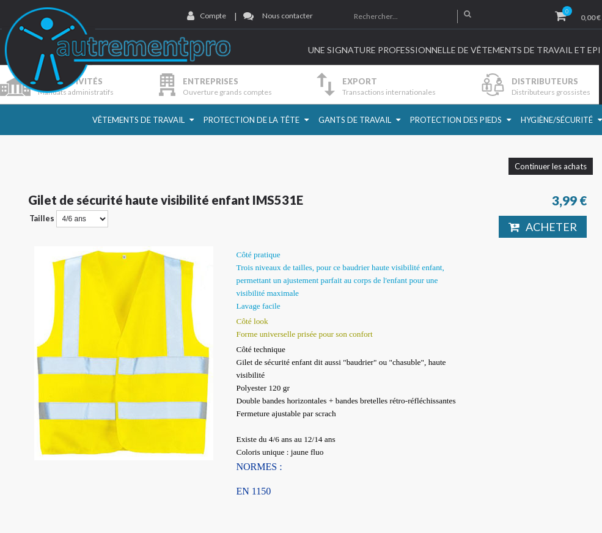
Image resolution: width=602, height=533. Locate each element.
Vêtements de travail (138, 120)
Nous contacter (287, 15)
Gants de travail (354, 120)
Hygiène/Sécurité (557, 120)
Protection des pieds (456, 120)
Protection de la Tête (251, 120)
